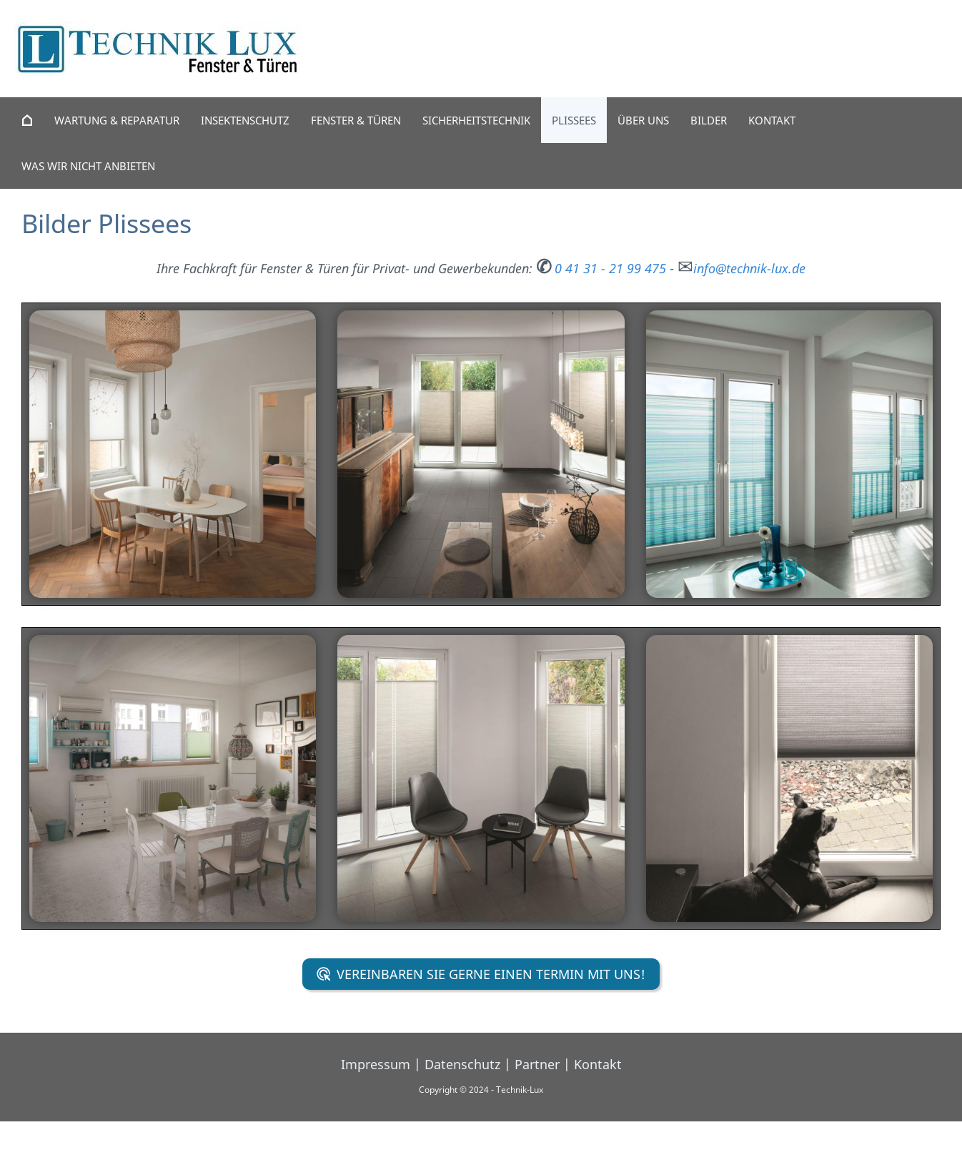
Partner (537, 1064)
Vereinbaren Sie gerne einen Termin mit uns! (481, 974)
